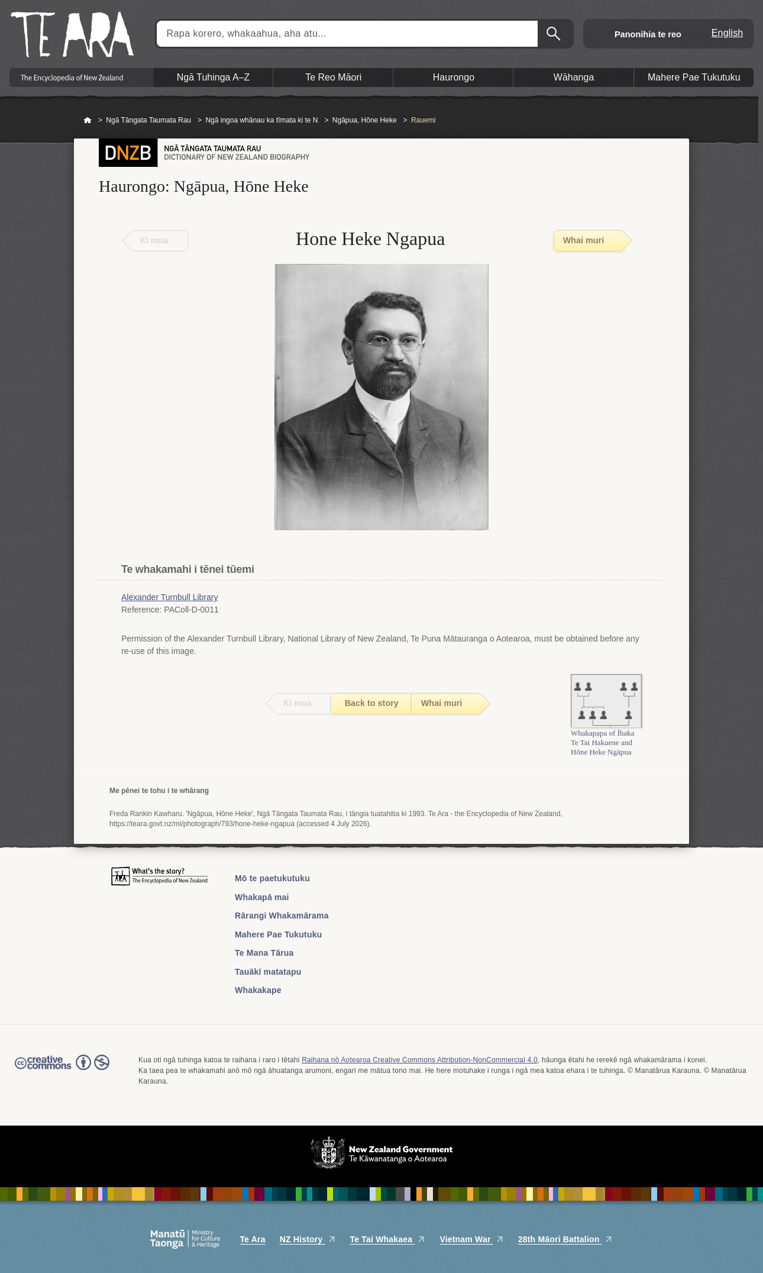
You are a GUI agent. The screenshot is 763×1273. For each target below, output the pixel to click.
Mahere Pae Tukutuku (278, 934)
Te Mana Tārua (264, 953)
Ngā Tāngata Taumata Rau (148, 120)
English (727, 33)
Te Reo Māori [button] (333, 77)
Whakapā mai (262, 897)
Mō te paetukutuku (272, 878)
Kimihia (555, 34)
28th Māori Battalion (565, 1239)
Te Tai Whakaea (388, 1239)
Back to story (372, 703)
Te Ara (252, 1239)
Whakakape (258, 990)
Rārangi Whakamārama (282, 915)
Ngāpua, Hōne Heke (364, 120)
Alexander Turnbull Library (169, 597)
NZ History (308, 1239)
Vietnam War (471, 1239)
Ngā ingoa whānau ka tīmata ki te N (261, 120)
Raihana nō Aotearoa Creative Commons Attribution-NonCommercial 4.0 (420, 1060)
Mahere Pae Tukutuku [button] (694, 77)
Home (87, 121)
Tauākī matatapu (268, 971)
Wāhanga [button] (574, 77)
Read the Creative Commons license (62, 1070)
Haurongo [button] (453, 77)
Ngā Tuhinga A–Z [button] (213, 77)
